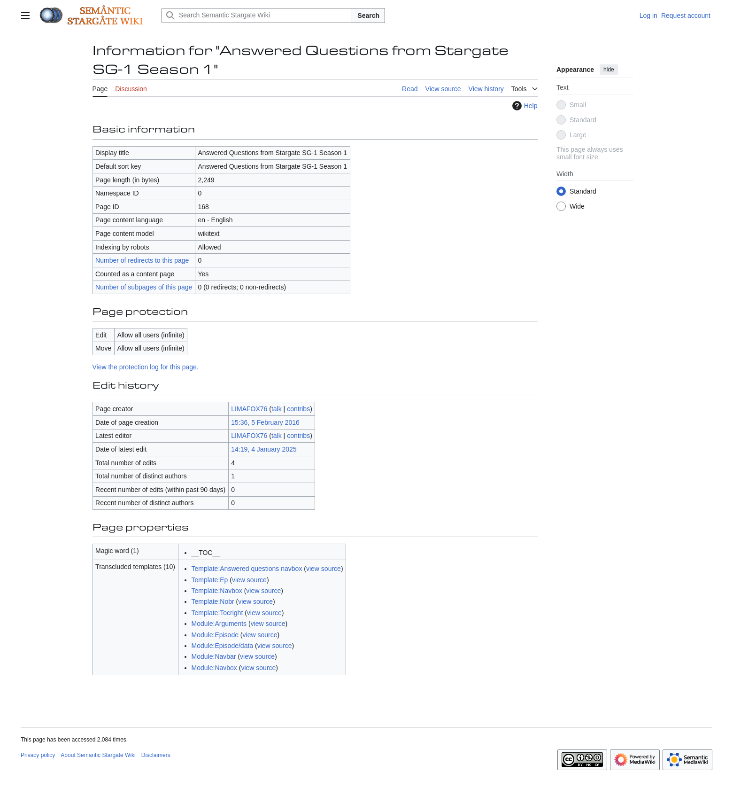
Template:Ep (210, 580)
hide (608, 69)
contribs (298, 409)
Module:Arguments (219, 623)
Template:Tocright (217, 613)
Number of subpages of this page (143, 287)
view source (323, 568)
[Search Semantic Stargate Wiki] (257, 15)
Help (524, 105)
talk (276, 409)
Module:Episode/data (223, 645)
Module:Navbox (214, 667)
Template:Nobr (213, 601)
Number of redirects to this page (142, 260)
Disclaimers (155, 755)
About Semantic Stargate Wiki (98, 755)
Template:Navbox (217, 590)
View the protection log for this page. (146, 367)
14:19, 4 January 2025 (263, 449)
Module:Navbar (214, 656)
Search (368, 15)
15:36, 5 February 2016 (265, 422)
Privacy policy (38, 755)
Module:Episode (215, 635)
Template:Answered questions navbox (247, 568)
